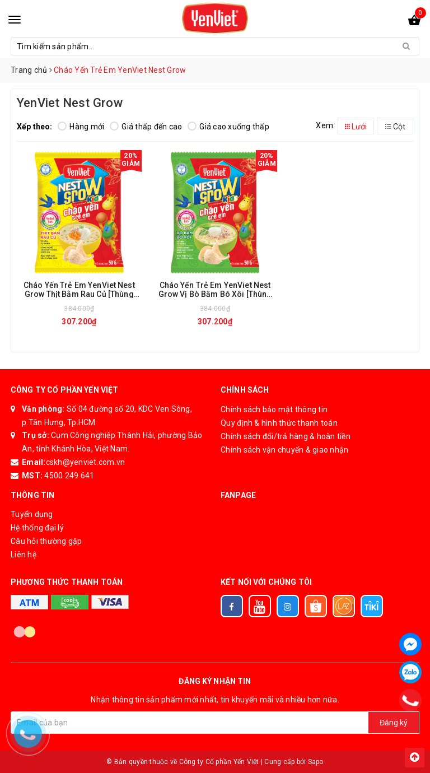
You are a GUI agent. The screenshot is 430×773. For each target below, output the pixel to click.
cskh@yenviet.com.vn (85, 462)
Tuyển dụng (32, 514)
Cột (395, 126)
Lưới (356, 126)
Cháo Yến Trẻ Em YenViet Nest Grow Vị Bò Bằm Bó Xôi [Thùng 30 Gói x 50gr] (215, 289)
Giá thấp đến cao (146, 126)
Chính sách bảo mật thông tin (274, 409)
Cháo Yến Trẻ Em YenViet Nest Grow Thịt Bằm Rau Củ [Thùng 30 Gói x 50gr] (79, 289)
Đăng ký (394, 722)
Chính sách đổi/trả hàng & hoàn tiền (285, 436)
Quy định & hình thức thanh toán (279, 422)
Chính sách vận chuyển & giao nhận (284, 449)
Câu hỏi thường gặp (46, 541)
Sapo (316, 762)
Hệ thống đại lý (37, 527)
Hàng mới (81, 126)
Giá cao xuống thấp (228, 126)
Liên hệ (23, 554)
